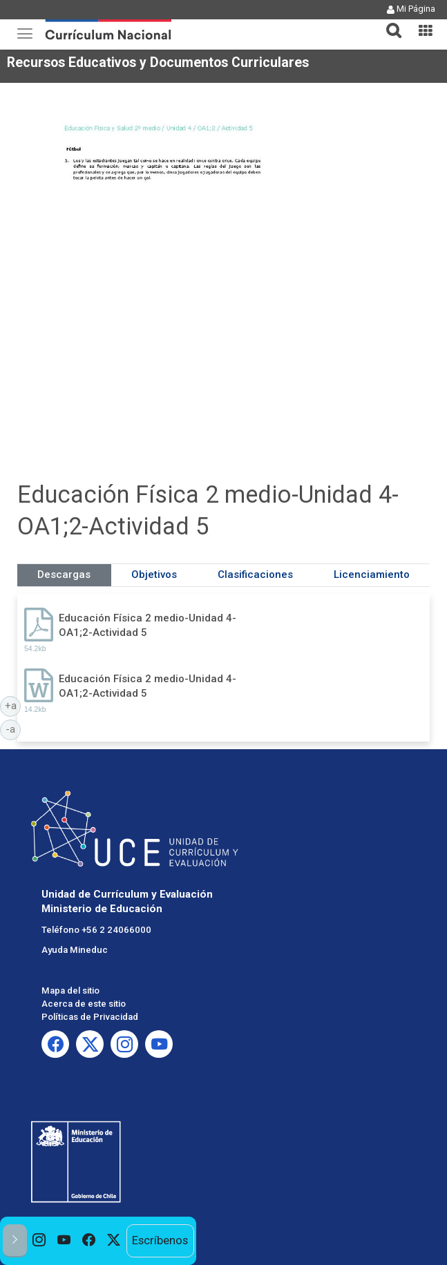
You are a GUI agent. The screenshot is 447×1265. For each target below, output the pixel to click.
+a (13, 705)
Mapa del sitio (70, 990)
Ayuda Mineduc (74, 950)
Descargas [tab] (64, 574)
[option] (39, 1240)
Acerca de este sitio (83, 1003)
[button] (388, 22)
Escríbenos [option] (160, 1240)
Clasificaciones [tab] (255, 574)
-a (13, 728)
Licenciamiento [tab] (372, 574)
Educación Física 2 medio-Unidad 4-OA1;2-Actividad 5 (147, 625)
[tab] (388, 22)
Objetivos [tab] (154, 574)
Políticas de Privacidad (89, 1017)
